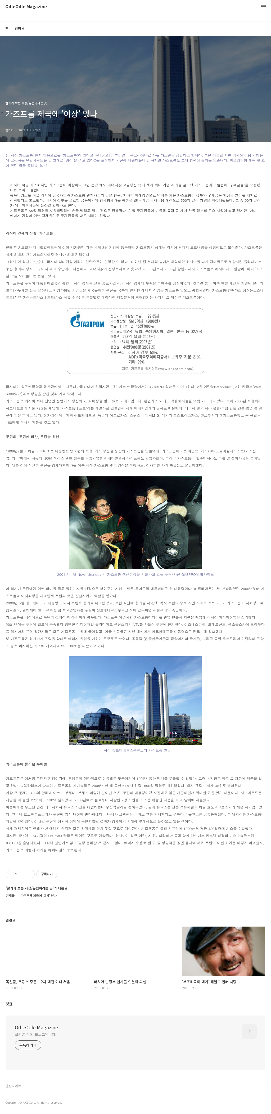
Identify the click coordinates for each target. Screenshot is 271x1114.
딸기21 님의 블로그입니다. (35, 1034)
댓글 (9, 1003)
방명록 (19, 28)
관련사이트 (13, 1085)
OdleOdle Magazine (26, 7)
